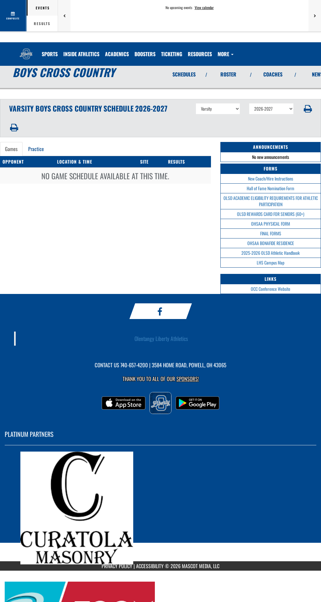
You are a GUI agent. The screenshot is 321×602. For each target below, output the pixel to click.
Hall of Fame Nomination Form (270, 188)
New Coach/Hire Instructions (270, 178)
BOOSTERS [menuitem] (147, 54)
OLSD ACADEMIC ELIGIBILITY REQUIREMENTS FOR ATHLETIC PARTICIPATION (271, 201)
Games (11, 149)
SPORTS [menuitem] (50, 54)
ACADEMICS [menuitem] (118, 54)
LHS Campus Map (270, 262)
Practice (36, 149)
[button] (307, 108)
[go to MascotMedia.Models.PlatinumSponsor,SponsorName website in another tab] (160, 508)
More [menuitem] (230, 54)
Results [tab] (42, 23)
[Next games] (314, 15)
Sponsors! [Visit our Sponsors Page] (187, 379)
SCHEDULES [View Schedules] (184, 74)
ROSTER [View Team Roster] (228, 74)
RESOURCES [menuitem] (203, 54)
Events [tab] (43, 7)
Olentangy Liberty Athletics (161, 338)
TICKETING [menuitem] (174, 54)
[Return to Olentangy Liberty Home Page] (26, 50)
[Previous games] (64, 15)
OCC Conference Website (270, 288)
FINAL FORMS (270, 233)
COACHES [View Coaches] (272, 74)
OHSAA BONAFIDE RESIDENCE (270, 243)
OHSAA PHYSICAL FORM (270, 223)
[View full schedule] (13, 15)
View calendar (204, 7)
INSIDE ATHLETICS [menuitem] (82, 54)
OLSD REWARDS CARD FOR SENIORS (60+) (270, 214)
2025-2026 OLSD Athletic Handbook (270, 252)
